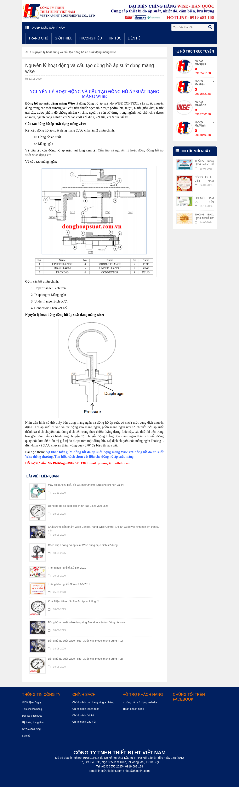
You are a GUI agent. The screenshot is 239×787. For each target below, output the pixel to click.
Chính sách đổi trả (83, 715)
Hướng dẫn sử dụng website (140, 702)
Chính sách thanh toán (85, 708)
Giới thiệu (63, 38)
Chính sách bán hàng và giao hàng (93, 702)
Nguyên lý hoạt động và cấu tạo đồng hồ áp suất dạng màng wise (74, 52)
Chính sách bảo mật (84, 721)
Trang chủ (39, 38)
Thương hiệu (90, 38)
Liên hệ (134, 38)
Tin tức (114, 38)
